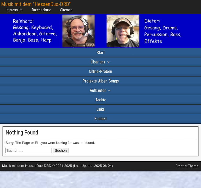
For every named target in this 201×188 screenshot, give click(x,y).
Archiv (101, 99)
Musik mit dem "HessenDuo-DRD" (36, 4)
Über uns (98, 62)
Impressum (14, 10)
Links (100, 109)
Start (101, 52)
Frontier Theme (187, 166)
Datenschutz (41, 10)
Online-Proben (100, 71)
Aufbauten (98, 90)
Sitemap (66, 10)
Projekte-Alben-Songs (100, 81)
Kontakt (100, 118)
